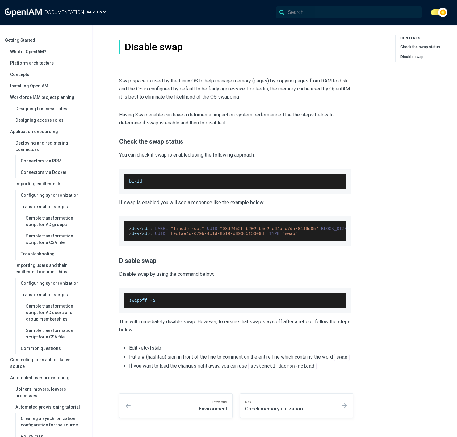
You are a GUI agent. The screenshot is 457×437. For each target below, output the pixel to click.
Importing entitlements (50, 183)
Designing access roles (39, 120)
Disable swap (412, 57)
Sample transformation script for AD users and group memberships (49, 312)
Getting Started (45, 40)
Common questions (41, 348)
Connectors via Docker (44, 172)
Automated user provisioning (48, 377)
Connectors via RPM (41, 160)
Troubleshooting (38, 253)
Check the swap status (420, 47)
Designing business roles (41, 108)
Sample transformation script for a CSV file (49, 239)
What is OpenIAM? (28, 51)
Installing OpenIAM (29, 85)
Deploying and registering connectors (50, 146)
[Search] (349, 12)
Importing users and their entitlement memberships (50, 268)
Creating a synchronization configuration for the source (49, 421)
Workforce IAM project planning (48, 97)
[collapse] (84, 40)
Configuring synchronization (50, 195)
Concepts (19, 74)
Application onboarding (48, 131)
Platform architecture (32, 63)
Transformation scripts (53, 206)
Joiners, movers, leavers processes (40, 392)
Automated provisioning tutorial (50, 407)
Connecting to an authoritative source (40, 363)
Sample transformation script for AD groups (49, 221)
